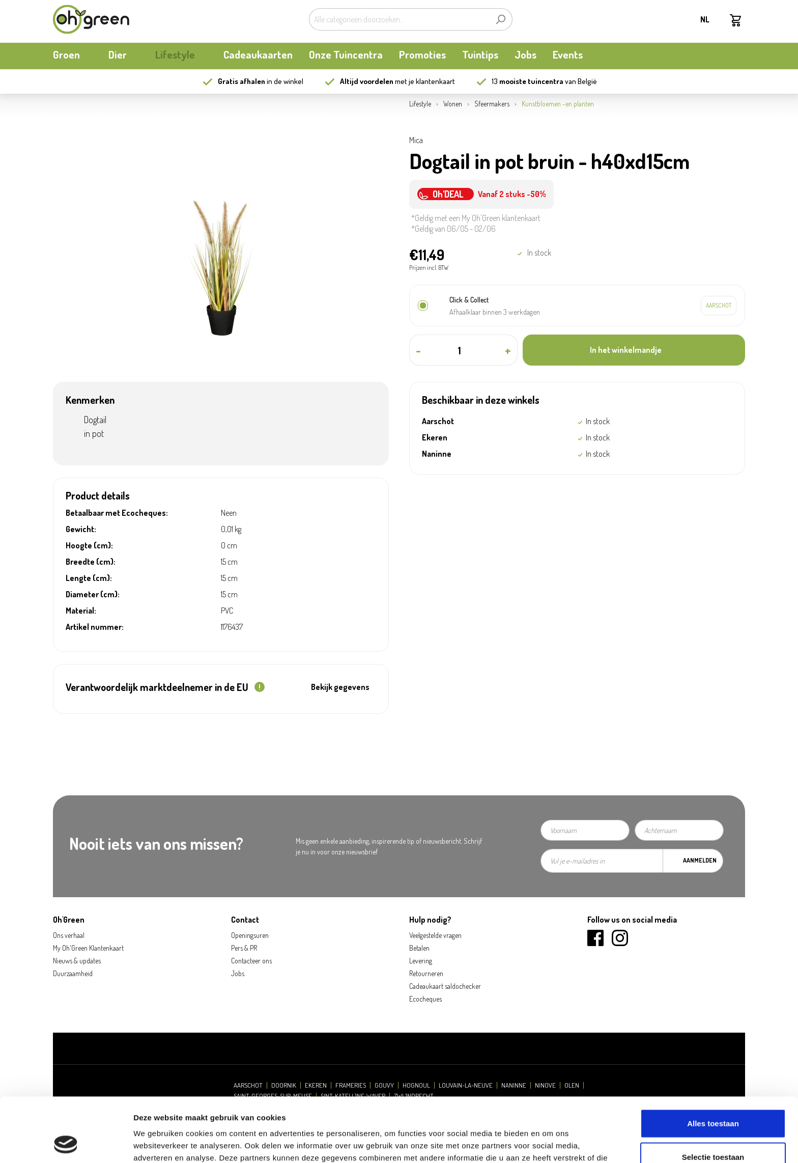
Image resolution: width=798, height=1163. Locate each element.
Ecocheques (425, 998)
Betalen (419, 948)
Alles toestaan (713, 1063)
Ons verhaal (68, 935)
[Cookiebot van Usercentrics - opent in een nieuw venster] (65, 1143)
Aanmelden (700, 860)
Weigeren (713, 1129)
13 (527, 81)
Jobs (237, 973)
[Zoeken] (500, 19)
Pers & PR (244, 948)
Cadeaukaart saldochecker (445, 986)
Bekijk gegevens (340, 687)
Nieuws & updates (77, 960)
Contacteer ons (251, 960)
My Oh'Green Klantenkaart (88, 948)
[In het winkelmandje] (634, 350)
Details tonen (550, 1143)
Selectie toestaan (713, 1096)
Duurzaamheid (73, 973)
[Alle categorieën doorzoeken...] (399, 19)
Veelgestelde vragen (435, 935)
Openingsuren (250, 935)
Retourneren (426, 973)
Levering (420, 960)
